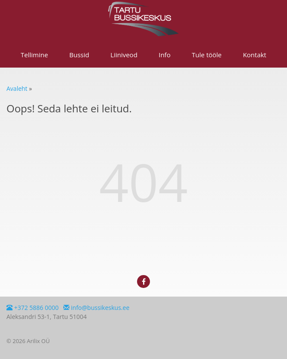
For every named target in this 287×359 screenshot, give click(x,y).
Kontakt (254, 54)
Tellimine (34, 54)
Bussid (79, 54)
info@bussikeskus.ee (96, 307)
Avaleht (17, 88)
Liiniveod (123, 54)
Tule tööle (206, 54)
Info (164, 54)
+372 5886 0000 (32, 307)
